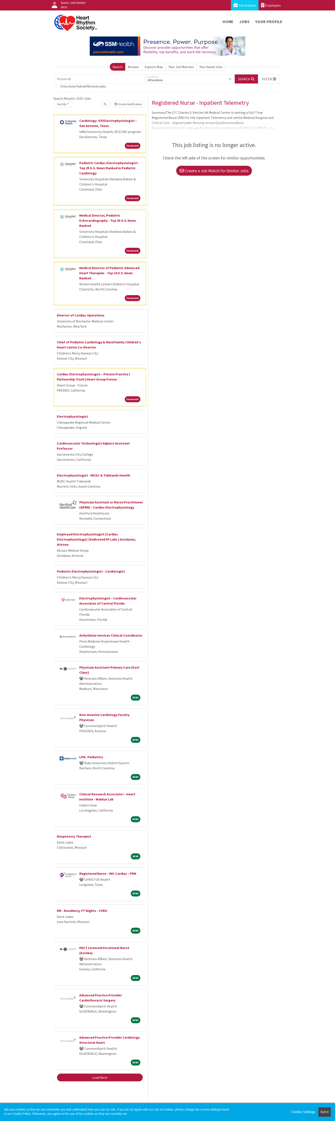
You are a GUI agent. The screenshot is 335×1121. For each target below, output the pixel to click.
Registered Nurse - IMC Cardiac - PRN (107, 873)
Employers (271, 5)
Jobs (244, 21)
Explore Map (154, 67)
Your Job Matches (181, 67)
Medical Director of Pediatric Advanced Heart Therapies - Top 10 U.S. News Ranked (109, 273)
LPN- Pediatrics (91, 757)
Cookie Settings (303, 1112)
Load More (99, 1077)
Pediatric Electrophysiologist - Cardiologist (91, 571)
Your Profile (268, 21)
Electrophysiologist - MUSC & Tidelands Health (93, 475)
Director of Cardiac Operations (80, 315)
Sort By (61, 104)
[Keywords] (100, 79)
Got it (324, 1112)
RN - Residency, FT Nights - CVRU (82, 910)
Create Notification (128, 104)
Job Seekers (245, 5)
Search (117, 67)
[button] (269, 79)
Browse (133, 67)
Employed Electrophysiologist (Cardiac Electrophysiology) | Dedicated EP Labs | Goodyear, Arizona (96, 539)
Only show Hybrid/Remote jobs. (83, 86)
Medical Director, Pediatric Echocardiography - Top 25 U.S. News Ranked (107, 220)
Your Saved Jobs (211, 67)
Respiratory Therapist (74, 836)
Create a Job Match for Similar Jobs (214, 170)
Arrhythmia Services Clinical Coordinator (110, 635)
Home (228, 21)
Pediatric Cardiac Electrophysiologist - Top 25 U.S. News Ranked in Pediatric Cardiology (109, 168)
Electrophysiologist (72, 416)
